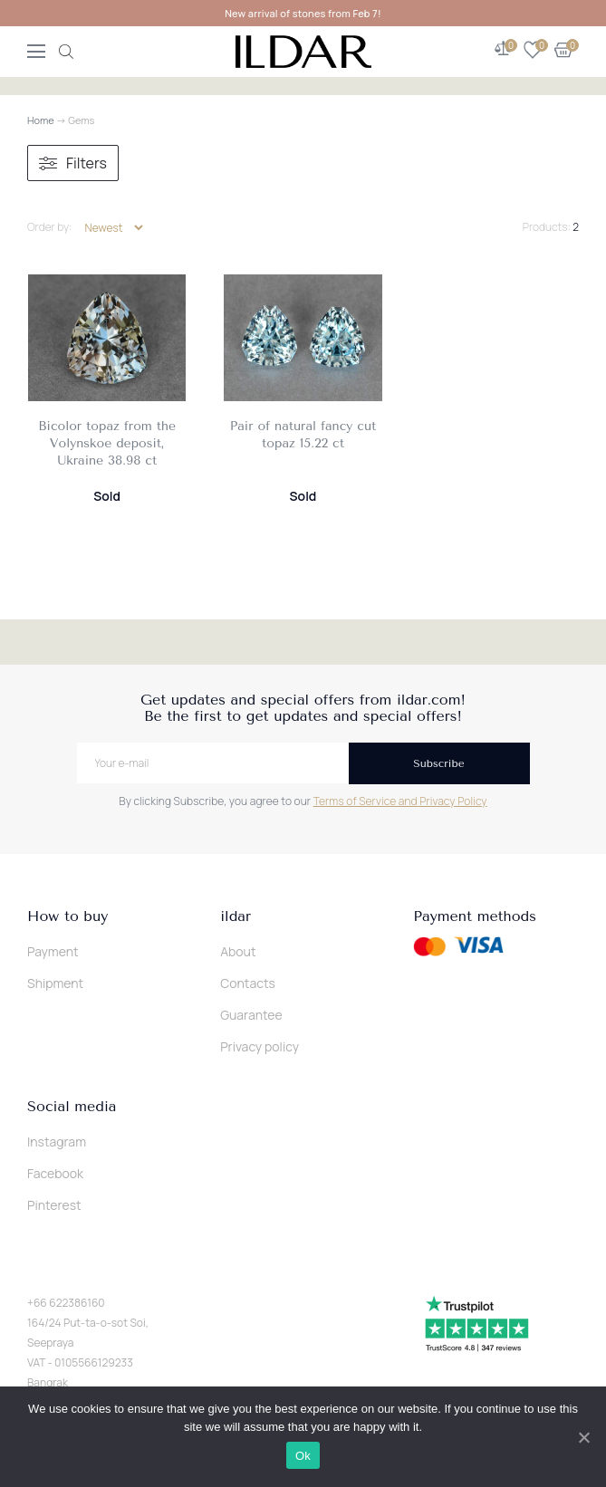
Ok (303, 1456)
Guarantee (251, 1014)
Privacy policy (259, 1046)
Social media (71, 1106)
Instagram (56, 1141)
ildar (235, 916)
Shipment (55, 983)
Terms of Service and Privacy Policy (400, 801)
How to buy (67, 916)
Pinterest (54, 1205)
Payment (53, 951)
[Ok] (583, 1437)
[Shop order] (114, 227)
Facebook (55, 1173)
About (237, 951)
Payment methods (474, 916)
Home (40, 120)
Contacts (247, 983)
